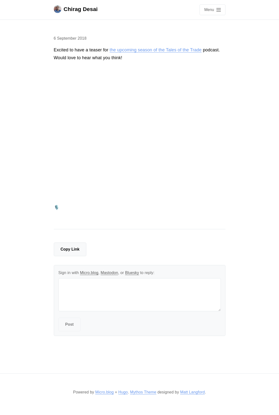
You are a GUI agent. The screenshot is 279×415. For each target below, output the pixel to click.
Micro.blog (89, 273)
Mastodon (109, 273)
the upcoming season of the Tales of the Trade (155, 49)
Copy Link (70, 249)
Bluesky (132, 273)
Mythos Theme (143, 392)
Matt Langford (192, 392)
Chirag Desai (76, 9)
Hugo (123, 392)
